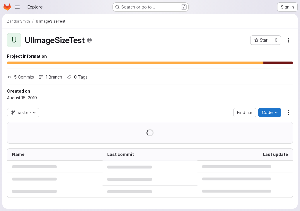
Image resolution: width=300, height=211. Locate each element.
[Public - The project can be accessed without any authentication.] (89, 40)
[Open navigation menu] (17, 7)
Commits (20, 76)
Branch (50, 76)
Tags (77, 76)
